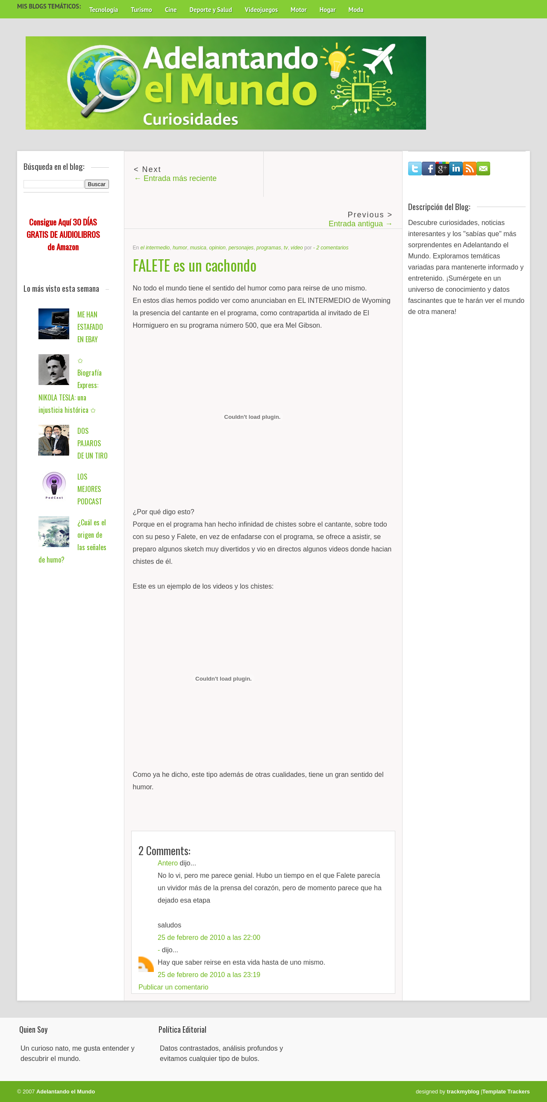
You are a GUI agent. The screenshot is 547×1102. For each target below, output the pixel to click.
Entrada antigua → (361, 223)
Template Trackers (506, 1091)
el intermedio (155, 248)
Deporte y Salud (211, 10)
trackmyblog (463, 1091)
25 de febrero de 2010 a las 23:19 (209, 974)
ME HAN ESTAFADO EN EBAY (90, 326)
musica (198, 248)
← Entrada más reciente (175, 178)
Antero (168, 863)
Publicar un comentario (173, 987)
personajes (241, 248)
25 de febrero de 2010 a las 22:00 (209, 937)
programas (268, 248)
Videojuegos (261, 10)
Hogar (328, 10)
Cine (171, 10)
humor (180, 248)
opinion (217, 248)
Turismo (141, 10)
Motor (299, 10)
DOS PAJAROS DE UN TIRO (92, 443)
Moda (355, 10)
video (297, 248)
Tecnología (103, 10)
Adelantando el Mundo (65, 1091)
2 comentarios (332, 248)
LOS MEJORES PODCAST (89, 489)
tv (286, 248)
